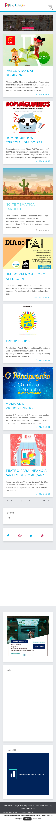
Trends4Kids (18, 341)
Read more (43, 94)
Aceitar (27, 819)
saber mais (37, 819)
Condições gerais (10, 812)
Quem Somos (27, 812)
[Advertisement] (28, 578)
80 (44, 500)
